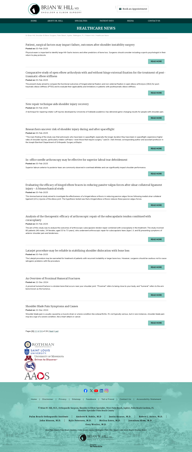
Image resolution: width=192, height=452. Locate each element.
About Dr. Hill (55, 21)
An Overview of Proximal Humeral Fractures (53, 278)
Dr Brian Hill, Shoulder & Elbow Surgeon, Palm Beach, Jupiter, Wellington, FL (55, 35)
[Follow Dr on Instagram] (106, 391)
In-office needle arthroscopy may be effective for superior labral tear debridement (76, 159)
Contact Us (154, 21)
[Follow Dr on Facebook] (86, 391)
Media (130, 21)
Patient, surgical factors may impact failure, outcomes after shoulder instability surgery (80, 44)
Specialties (81, 21)
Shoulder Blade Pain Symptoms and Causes (52, 306)
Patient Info (107, 21)
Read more (156, 61)
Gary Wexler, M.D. (96, 424)
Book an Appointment (135, 8)
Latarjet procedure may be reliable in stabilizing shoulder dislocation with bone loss (77, 250)
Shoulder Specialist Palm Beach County (96, 410)
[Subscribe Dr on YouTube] (96, 391)
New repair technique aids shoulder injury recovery (57, 104)
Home (34, 21)
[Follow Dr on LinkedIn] (101, 391)
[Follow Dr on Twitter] (91, 391)
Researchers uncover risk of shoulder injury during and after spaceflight (70, 129)
